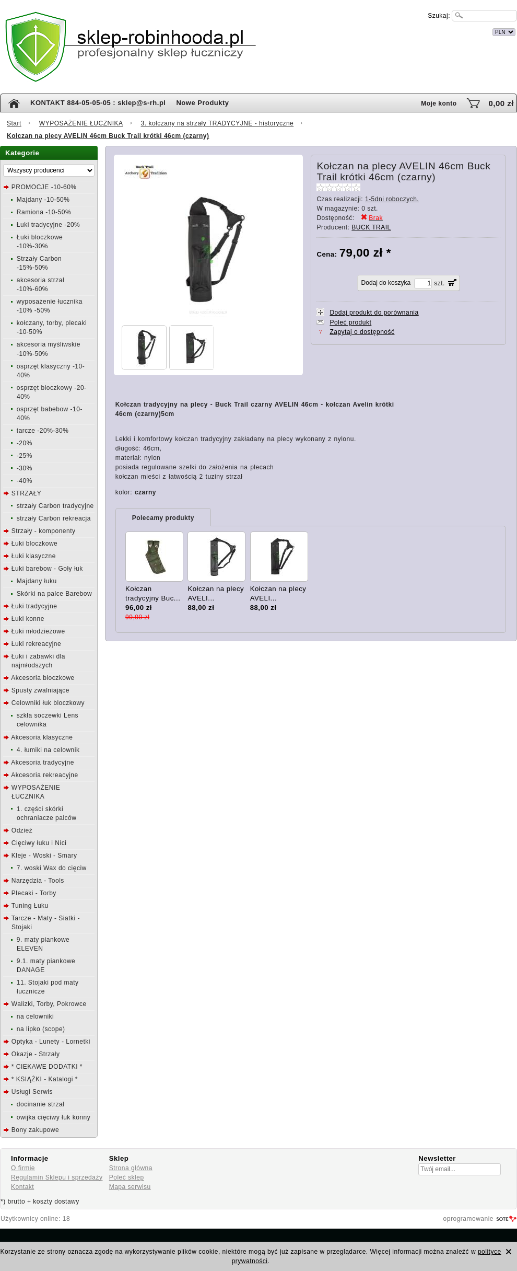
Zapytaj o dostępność (362, 332)
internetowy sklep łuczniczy (304, 30)
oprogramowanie (468, 1218)
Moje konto (438, 103)
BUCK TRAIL (371, 227)
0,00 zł (501, 103)
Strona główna (130, 1168)
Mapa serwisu (130, 1187)
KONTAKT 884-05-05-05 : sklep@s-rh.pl (98, 103)
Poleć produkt (350, 322)
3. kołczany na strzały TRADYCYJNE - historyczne (217, 123)
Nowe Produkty (202, 103)
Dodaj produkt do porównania (374, 312)
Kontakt (22, 1187)
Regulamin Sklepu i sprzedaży (56, 1177)
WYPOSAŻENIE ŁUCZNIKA (81, 123)
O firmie (23, 1168)
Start (14, 123)
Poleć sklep (126, 1177)
